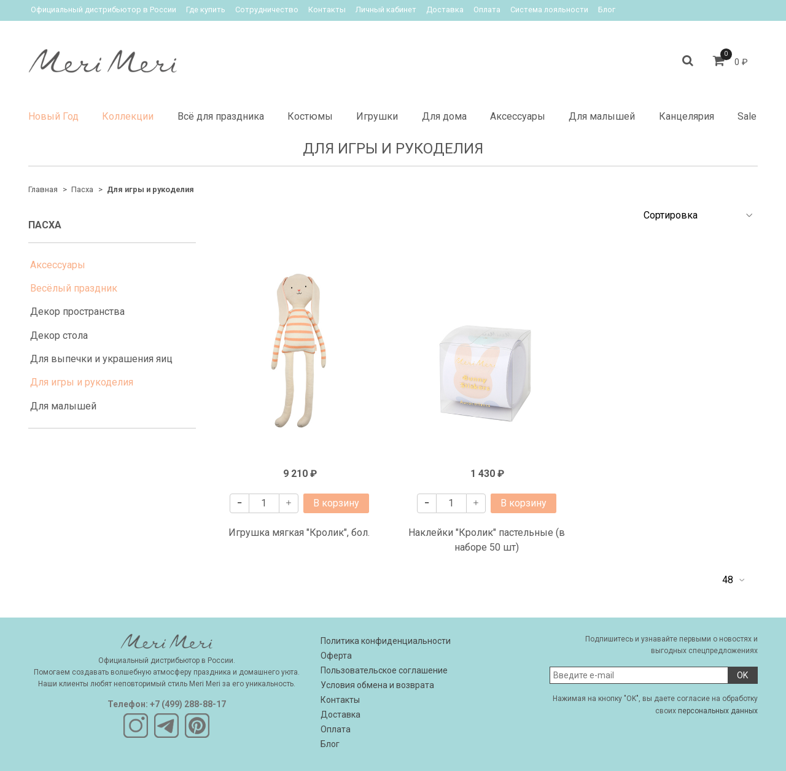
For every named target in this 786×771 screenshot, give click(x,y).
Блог (606, 9)
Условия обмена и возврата (377, 685)
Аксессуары (517, 116)
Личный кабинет (386, 9)
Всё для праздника (220, 116)
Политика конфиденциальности (386, 641)
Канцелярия (686, 116)
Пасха (82, 189)
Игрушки (377, 116)
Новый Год (53, 116)
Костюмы (310, 116)
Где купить (205, 9)
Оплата (486, 9)
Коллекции (128, 116)
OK (742, 675)
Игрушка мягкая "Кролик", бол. (299, 532)
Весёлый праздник (73, 288)
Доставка (445, 9)
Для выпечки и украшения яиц (101, 359)
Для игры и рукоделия (81, 382)
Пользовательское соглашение (384, 670)
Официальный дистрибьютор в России (103, 9)
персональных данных (718, 711)
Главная (43, 189)
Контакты (327, 9)
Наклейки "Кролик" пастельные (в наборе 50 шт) (486, 540)
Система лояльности (549, 9)
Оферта (336, 655)
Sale (747, 116)
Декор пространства (77, 311)
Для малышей (602, 116)
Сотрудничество (266, 9)
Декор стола (59, 335)
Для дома (444, 116)
